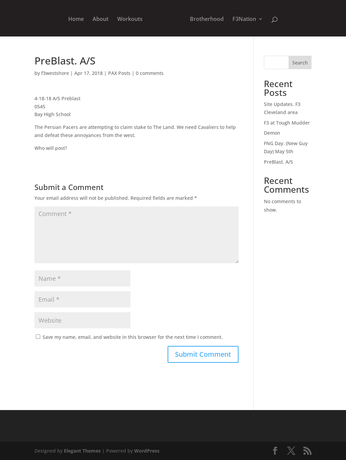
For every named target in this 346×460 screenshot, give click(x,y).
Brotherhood (207, 20)
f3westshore (55, 73)
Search (300, 62)
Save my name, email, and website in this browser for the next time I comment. (133, 337)
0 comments (150, 73)
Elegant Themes (82, 451)
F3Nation (244, 20)
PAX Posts (119, 73)
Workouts (130, 20)
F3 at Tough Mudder (287, 122)
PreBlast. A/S (278, 162)
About (100, 20)
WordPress (146, 451)
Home (76, 20)
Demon (272, 133)
